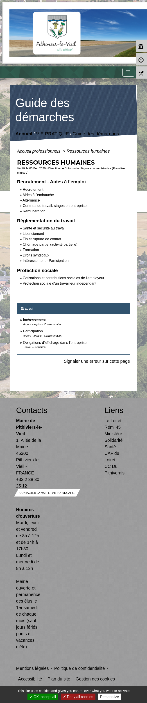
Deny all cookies (78, 697)
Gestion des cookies (95, 678)
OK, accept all (43, 697)
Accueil (23, 133)
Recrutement (33, 189)
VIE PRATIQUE (52, 133)
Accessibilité (30, 678)
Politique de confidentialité (79, 668)
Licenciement (33, 234)
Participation (33, 331)
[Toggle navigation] (128, 72)
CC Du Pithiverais (114, 469)
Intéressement (34, 320)
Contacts (29, 410)
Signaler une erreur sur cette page (97, 361)
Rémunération (34, 211)
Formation (31, 250)
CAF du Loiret (111, 456)
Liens (113, 410)
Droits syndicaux (36, 255)
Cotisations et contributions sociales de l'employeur (63, 278)
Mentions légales (32, 668)
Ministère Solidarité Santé (113, 440)
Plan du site (58, 678)
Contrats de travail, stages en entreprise (55, 206)
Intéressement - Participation (46, 261)
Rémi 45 (112, 427)
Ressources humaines (88, 151)
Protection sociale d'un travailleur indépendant (59, 283)
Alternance (31, 200)
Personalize (109, 697)
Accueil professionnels (39, 151)
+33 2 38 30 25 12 (27, 482)
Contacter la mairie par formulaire (47, 492)
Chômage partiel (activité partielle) (50, 244)
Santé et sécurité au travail (44, 228)
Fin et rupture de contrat (42, 239)
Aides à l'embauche (38, 195)
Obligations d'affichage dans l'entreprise (54, 343)
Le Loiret (112, 420)
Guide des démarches (95, 133)
